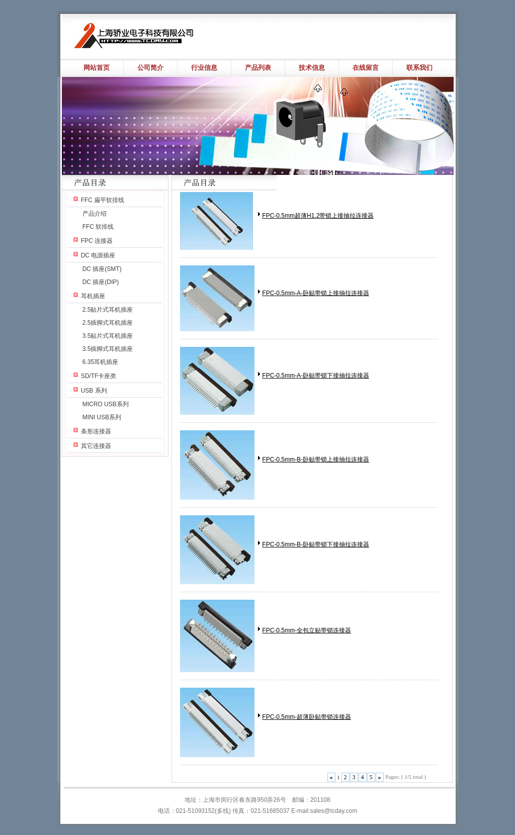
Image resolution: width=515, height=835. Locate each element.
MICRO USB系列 (105, 404)
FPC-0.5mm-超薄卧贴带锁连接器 (306, 716)
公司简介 (150, 67)
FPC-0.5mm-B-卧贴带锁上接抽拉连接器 (315, 459)
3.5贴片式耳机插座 (107, 335)
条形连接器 (96, 431)
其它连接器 (96, 445)
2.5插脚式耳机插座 (107, 322)
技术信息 (312, 67)
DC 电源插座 (98, 255)
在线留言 (366, 67)
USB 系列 (94, 390)
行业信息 (204, 67)
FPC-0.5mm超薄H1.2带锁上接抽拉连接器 (318, 215)
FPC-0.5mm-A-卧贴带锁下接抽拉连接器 (315, 375)
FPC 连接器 (97, 240)
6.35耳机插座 (100, 361)
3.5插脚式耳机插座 (107, 348)
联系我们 (419, 67)
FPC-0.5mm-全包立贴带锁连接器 (306, 630)
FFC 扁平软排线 (103, 200)
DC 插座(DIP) (100, 282)
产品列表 (258, 67)
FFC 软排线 (98, 226)
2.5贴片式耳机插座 (107, 309)
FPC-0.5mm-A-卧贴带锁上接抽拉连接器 (315, 293)
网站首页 (96, 67)
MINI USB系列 (101, 417)
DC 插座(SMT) (102, 268)
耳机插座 (93, 296)
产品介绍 (94, 213)
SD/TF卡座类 (99, 376)
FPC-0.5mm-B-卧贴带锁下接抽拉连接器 (315, 544)
